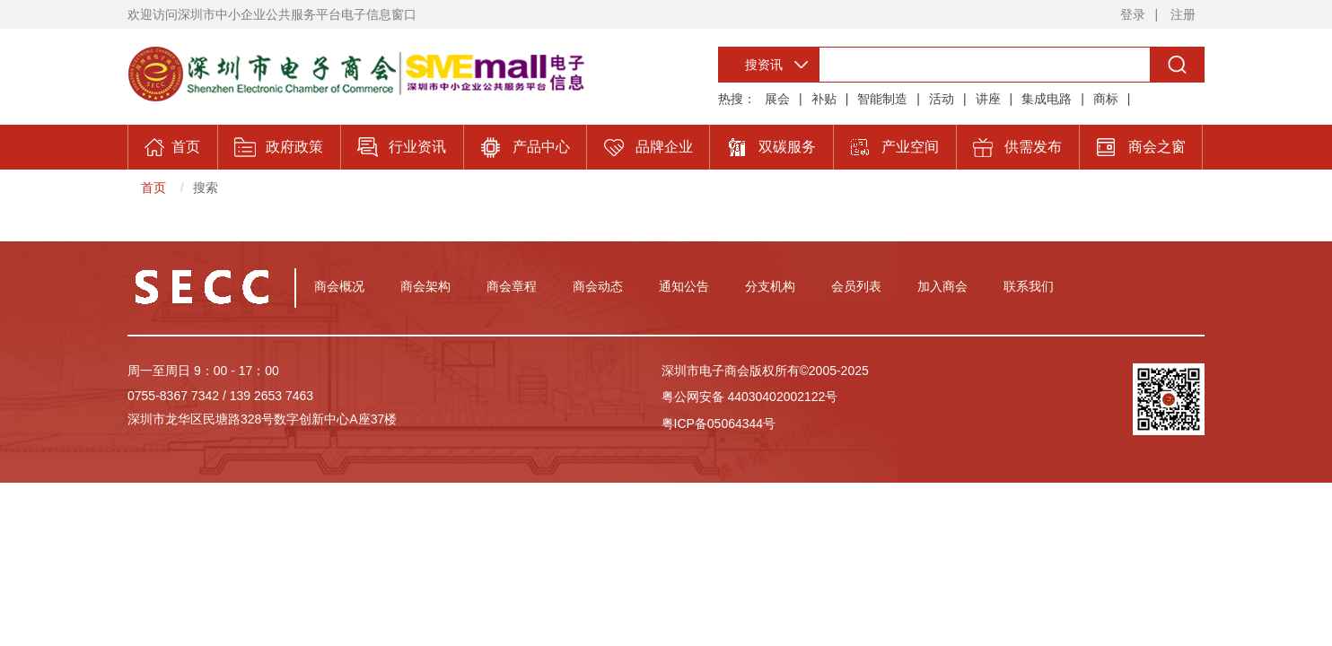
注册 (1183, 14)
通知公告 (684, 286)
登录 (1132, 14)
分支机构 (770, 286)
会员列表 (856, 286)
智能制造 (882, 99)
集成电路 (1046, 99)
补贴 (824, 99)
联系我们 (1028, 286)
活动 (941, 99)
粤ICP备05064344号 (719, 423)
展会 (777, 99)
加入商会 (942, 286)
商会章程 (511, 286)
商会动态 (598, 286)
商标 (1105, 99)
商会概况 (339, 286)
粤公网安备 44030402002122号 (750, 396)
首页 (153, 187)
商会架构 (425, 286)
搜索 (205, 187)
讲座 (988, 99)
